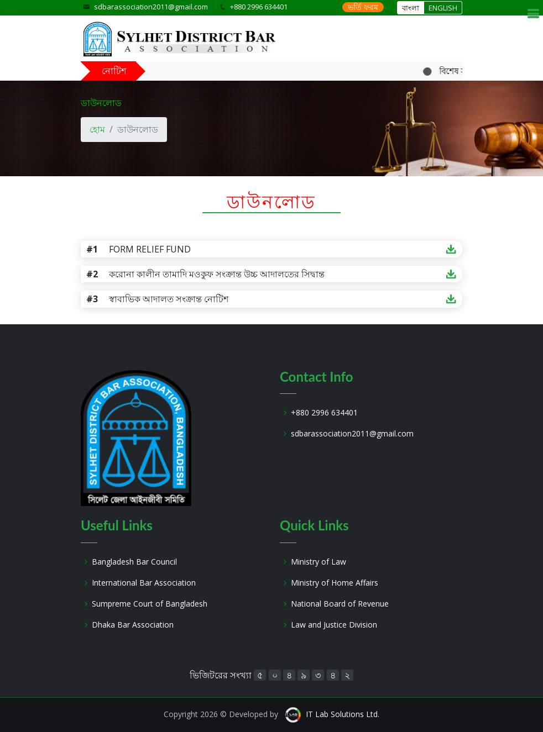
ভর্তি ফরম (363, 7)
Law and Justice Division (334, 625)
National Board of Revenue (340, 604)
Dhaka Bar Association (133, 625)
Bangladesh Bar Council (134, 562)
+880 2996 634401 (324, 413)
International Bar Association (144, 583)
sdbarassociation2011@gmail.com (151, 7)
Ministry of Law (318, 562)
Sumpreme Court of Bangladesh (149, 604)
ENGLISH (443, 8)
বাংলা (410, 8)
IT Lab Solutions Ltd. (342, 714)
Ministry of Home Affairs (334, 583)
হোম (97, 129)
